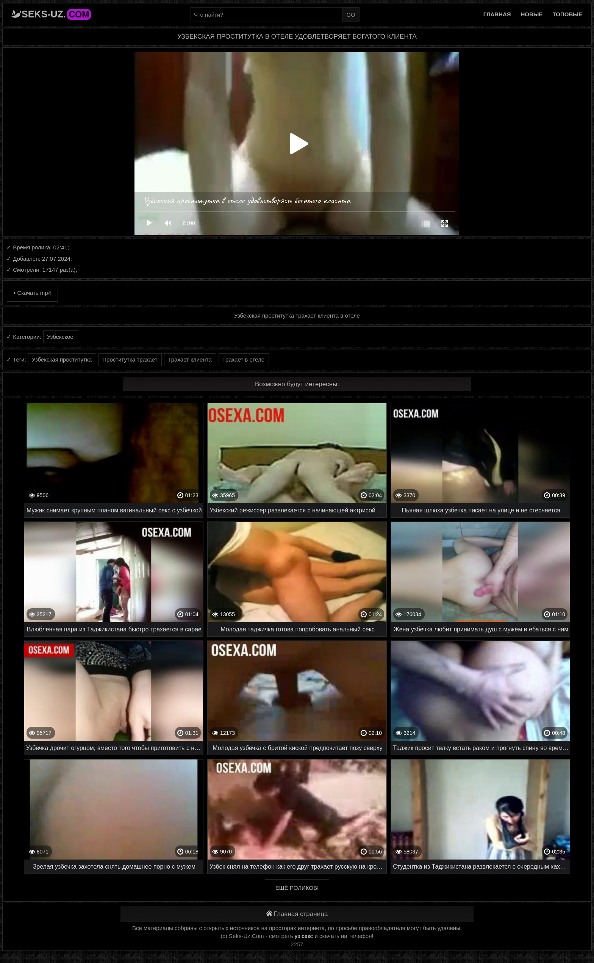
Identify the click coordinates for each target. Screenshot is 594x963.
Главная (497, 14)
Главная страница (297, 914)
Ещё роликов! (297, 888)
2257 (297, 944)
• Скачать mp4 (32, 293)
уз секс (304, 936)
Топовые (567, 14)
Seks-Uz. (56, 14)
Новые (532, 14)
